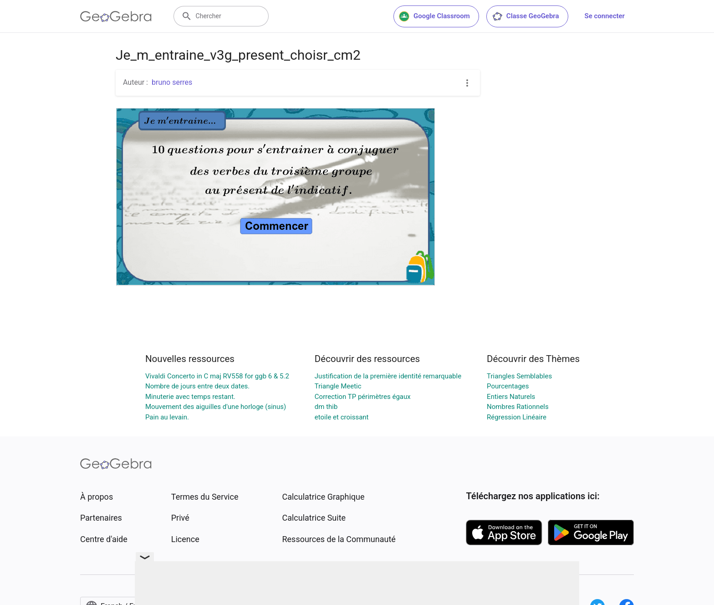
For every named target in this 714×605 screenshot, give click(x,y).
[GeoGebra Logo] (116, 16)
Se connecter (605, 16)
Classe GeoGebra (525, 16)
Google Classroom (434, 16)
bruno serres (172, 82)
